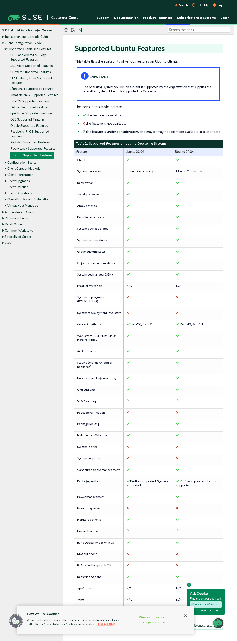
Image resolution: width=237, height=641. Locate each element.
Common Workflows (19, 230)
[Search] (199, 30)
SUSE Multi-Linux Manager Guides (27, 30)
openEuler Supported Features (31, 113)
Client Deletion (17, 187)
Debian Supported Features (29, 107)
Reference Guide (16, 218)
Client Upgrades (18, 181)
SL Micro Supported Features (30, 72)
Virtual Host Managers (22, 205)
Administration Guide (19, 212)
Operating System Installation (28, 199)
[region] (105, 620)
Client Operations (19, 193)
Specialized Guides (18, 237)
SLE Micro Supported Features (31, 66)
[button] (16, 620)
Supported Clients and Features (29, 49)
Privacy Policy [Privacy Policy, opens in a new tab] (106, 624)
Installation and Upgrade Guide (27, 37)
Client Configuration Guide (23, 43)
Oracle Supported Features (29, 126)
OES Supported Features (27, 119)
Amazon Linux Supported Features (34, 95)
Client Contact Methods (23, 169)
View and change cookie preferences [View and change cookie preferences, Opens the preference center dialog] (152, 619)
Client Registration (20, 175)
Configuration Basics (21, 162)
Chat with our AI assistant (206, 604)
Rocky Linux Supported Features (32, 148)
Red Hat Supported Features (30, 142)
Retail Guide (13, 224)
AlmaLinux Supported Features (31, 89)
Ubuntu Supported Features (32, 155)
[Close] (185, 615)
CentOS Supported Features (29, 101)
